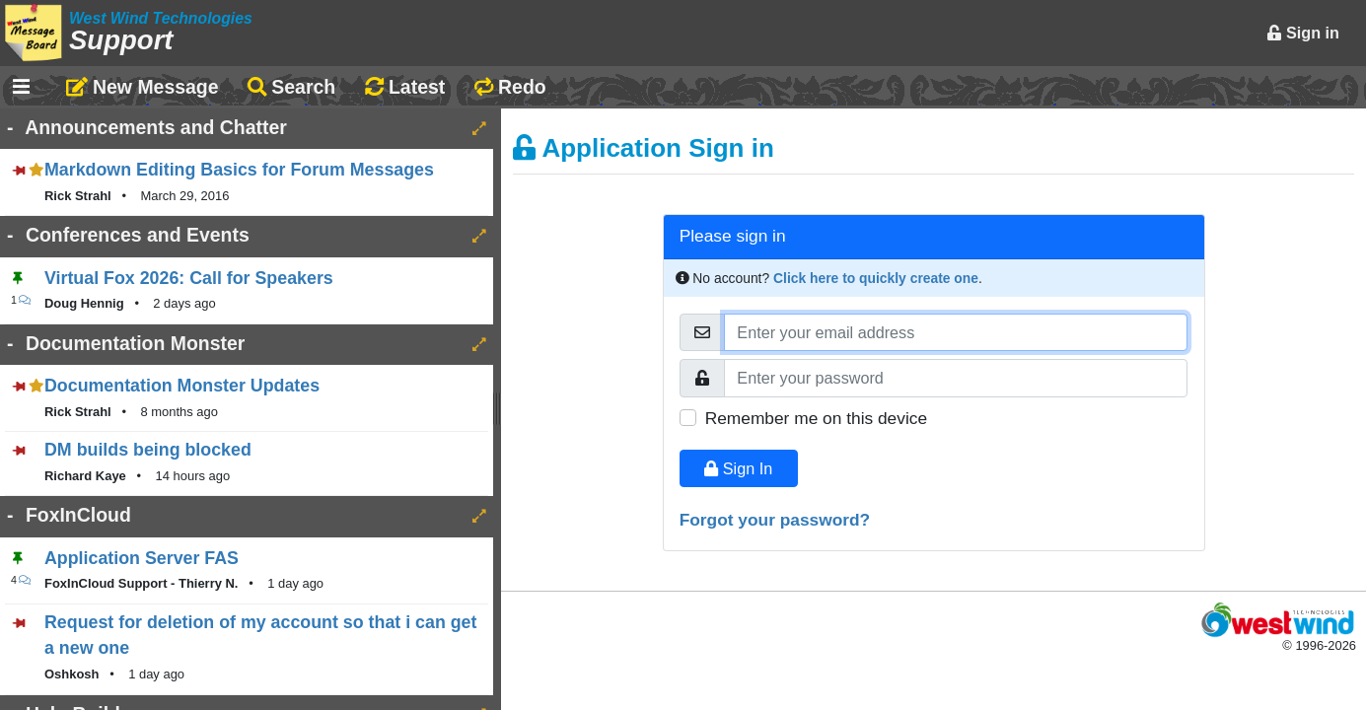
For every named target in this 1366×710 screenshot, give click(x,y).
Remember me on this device (816, 418)
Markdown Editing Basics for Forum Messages (239, 169)
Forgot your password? (775, 520)
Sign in (1302, 32)
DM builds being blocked (148, 450)
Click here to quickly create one (875, 278)
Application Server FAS (141, 558)
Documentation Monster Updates (182, 385)
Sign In (738, 468)
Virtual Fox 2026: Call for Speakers (188, 278)
